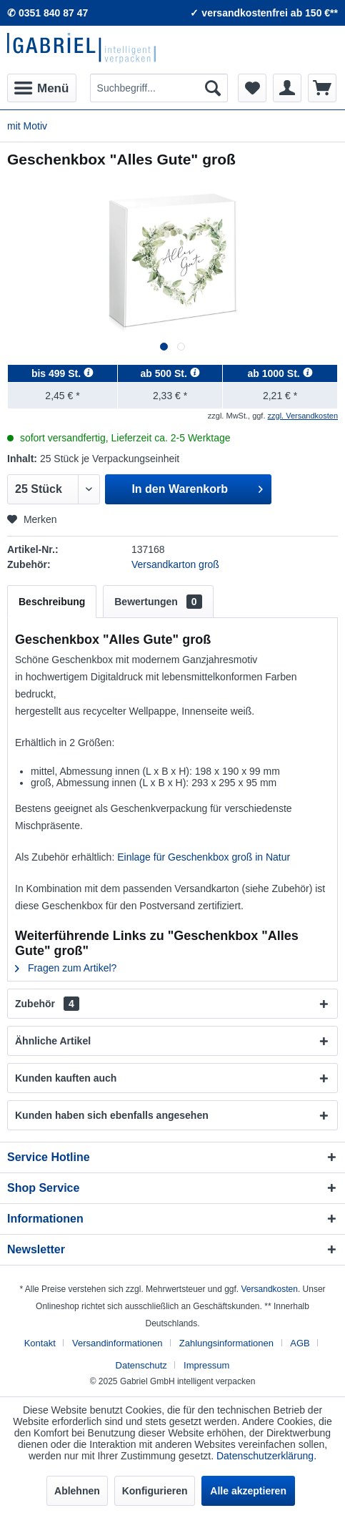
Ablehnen (77, 1491)
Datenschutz (141, 1365)
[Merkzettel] (252, 88)
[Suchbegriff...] (159, 88)
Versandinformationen (117, 1343)
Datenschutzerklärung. (266, 1455)
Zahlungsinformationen (226, 1343)
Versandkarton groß (175, 564)
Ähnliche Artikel (53, 1041)
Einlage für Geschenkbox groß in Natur (203, 857)
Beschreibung (52, 601)
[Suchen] (213, 88)
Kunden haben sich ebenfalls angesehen (112, 1115)
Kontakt (40, 1343)
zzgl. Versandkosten (303, 415)
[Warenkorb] (322, 88)
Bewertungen (157, 601)
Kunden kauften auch (65, 1078)
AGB (299, 1343)
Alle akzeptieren (248, 1491)
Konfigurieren (155, 1491)
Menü (41, 86)
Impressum (206, 1365)
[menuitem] (41, 88)
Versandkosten (269, 1289)
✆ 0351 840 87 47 (47, 13)
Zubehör (47, 1003)
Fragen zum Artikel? (65, 968)
